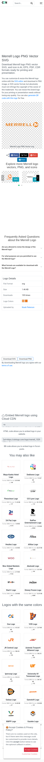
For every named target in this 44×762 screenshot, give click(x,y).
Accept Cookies (31, 750)
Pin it (33, 155)
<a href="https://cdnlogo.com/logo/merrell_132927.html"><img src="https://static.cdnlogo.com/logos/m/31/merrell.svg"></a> (22, 424)
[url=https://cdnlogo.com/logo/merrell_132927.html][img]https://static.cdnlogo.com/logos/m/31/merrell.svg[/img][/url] (22, 439)
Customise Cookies (29, 754)
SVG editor (18, 81)
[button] (18, 185)
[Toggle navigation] (41, 3)
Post (24, 155)
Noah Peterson (28, 307)
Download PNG (25, 359)
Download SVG (9, 359)
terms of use (7, 365)
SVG (15, 179)
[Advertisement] (22, 30)
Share (14, 155)
